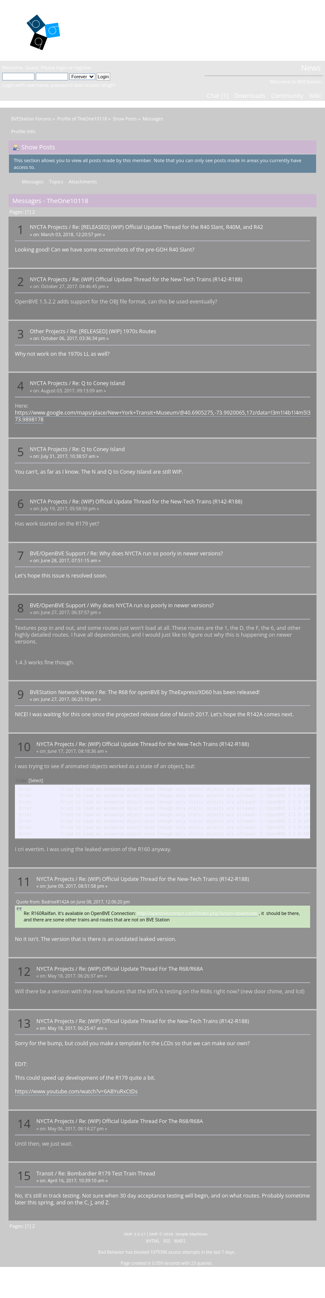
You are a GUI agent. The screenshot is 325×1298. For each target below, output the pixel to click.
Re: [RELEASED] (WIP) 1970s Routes (113, 331)
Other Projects (48, 331)
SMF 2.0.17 (135, 1234)
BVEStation (109, 30)
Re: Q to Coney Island (98, 383)
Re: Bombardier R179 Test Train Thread (106, 1173)
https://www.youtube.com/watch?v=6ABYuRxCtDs (76, 1091)
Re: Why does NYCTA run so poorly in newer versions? (156, 553)
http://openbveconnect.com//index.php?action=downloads (197, 913)
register (82, 67)
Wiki (315, 95)
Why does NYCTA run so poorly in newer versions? (152, 605)
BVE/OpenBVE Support (58, 553)
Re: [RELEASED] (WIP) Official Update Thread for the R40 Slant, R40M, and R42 (167, 227)
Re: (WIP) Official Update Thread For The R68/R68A (141, 968)
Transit (45, 1173)
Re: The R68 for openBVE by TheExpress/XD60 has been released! (179, 692)
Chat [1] (217, 95)
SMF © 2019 (161, 1234)
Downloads (249, 95)
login (61, 67)
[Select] (36, 780)
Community (287, 95)
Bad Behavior (111, 1252)
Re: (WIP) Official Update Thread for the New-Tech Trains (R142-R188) (157, 279)
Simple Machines (191, 1234)
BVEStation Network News (62, 692)
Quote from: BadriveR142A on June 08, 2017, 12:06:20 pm (73, 902)
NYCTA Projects (49, 227)
